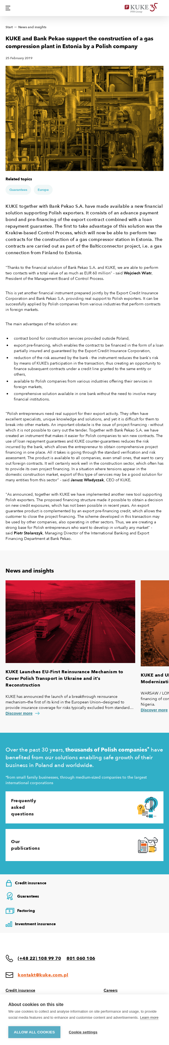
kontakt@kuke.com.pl (43, 975)
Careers (110, 990)
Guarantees (18, 190)
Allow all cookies (34, 1032)
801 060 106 (80, 958)
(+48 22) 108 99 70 (39, 958)
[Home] (144, 8)
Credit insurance (20, 990)
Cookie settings (83, 1032)
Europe (43, 190)
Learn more (149, 1017)
